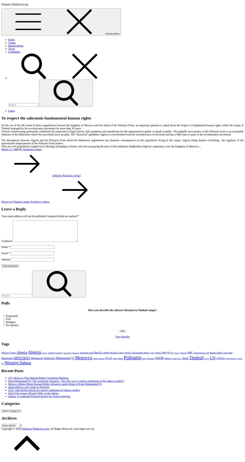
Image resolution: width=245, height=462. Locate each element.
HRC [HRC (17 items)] (190, 356)
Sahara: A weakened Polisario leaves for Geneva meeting (39, 400)
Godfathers (14, 51)
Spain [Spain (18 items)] (185, 362)
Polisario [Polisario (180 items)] (132, 361)
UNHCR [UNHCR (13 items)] (220, 362)
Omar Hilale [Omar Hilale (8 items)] (118, 362)
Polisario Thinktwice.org (14, 4)
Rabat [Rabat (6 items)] (144, 363)
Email (5, 257)
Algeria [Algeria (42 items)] (22, 356)
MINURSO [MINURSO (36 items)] (22, 362)
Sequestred (12, 320)
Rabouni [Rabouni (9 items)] (150, 362)
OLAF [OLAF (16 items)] (108, 362)
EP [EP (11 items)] (168, 357)
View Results (122, 340)
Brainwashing (15, 45)
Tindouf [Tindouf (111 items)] (196, 361)
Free (8, 323)
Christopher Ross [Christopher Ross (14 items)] (140, 356)
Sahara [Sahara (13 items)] (167, 362)
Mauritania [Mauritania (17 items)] (7, 362)
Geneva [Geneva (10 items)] (183, 357)
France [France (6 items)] (176, 357)
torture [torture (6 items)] (206, 363)
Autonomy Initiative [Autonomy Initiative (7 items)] (71, 357)
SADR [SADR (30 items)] (159, 362)
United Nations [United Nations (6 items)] (231, 363)
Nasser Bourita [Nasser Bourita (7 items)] (99, 363)
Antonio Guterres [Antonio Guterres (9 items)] (55, 357)
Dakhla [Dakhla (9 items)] (158, 357)
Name (5, 251)
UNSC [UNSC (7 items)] (239, 363)
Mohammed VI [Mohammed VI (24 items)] (65, 362)
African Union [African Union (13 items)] (8, 356)
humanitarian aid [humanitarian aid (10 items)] (201, 357)
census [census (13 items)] (127, 356)
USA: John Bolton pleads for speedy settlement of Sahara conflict (44, 394)
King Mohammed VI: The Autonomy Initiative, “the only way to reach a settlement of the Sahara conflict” (66, 385)
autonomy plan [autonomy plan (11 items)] (87, 357)
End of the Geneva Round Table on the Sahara (33, 397)
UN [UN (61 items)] (212, 362)
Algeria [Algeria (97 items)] (34, 356)
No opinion (12, 329)
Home (11, 39)
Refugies (11, 326)
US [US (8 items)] (2, 367)
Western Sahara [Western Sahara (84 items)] (18, 366)
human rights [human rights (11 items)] (216, 357)
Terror (11, 48)
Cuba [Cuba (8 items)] (152, 357)
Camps (12, 42)
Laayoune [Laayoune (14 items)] (228, 356)
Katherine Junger (32, 149)
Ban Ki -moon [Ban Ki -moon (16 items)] (102, 356)
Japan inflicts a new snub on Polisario (28, 391)
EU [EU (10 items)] (172, 357)
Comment (6, 245)
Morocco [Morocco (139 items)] (83, 361)
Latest (11, 110)
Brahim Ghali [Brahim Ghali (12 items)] (116, 356)
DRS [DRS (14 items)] (164, 356)
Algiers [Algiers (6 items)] (44, 357)
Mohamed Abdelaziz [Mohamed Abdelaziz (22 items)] (43, 362)
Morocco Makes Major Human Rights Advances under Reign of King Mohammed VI (55, 388)
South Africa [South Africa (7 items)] (177, 363)
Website (5, 263)
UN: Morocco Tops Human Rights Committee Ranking (38, 382)
